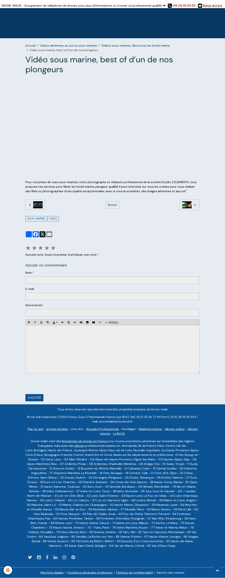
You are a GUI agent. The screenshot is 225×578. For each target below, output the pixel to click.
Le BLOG (119, 434)
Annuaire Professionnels (102, 429)
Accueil (30, 46)
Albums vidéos (175, 429)
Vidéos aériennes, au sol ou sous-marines (68, 46)
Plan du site (35, 429)
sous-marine (36, 218)
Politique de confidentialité (134, 573)
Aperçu (111, 322)
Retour (112, 205)
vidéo (53, 218)
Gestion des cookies (171, 573)
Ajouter (34, 398)
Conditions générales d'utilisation (90, 573)
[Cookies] (8, 570)
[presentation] (54, 383)
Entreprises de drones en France (84, 441)
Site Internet (34, 305)
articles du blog (56, 429)
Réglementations (150, 429)
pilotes (79, 446)
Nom (28, 273)
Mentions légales (51, 573)
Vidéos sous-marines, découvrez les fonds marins (135, 46)
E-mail (29, 289)
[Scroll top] (217, 570)
